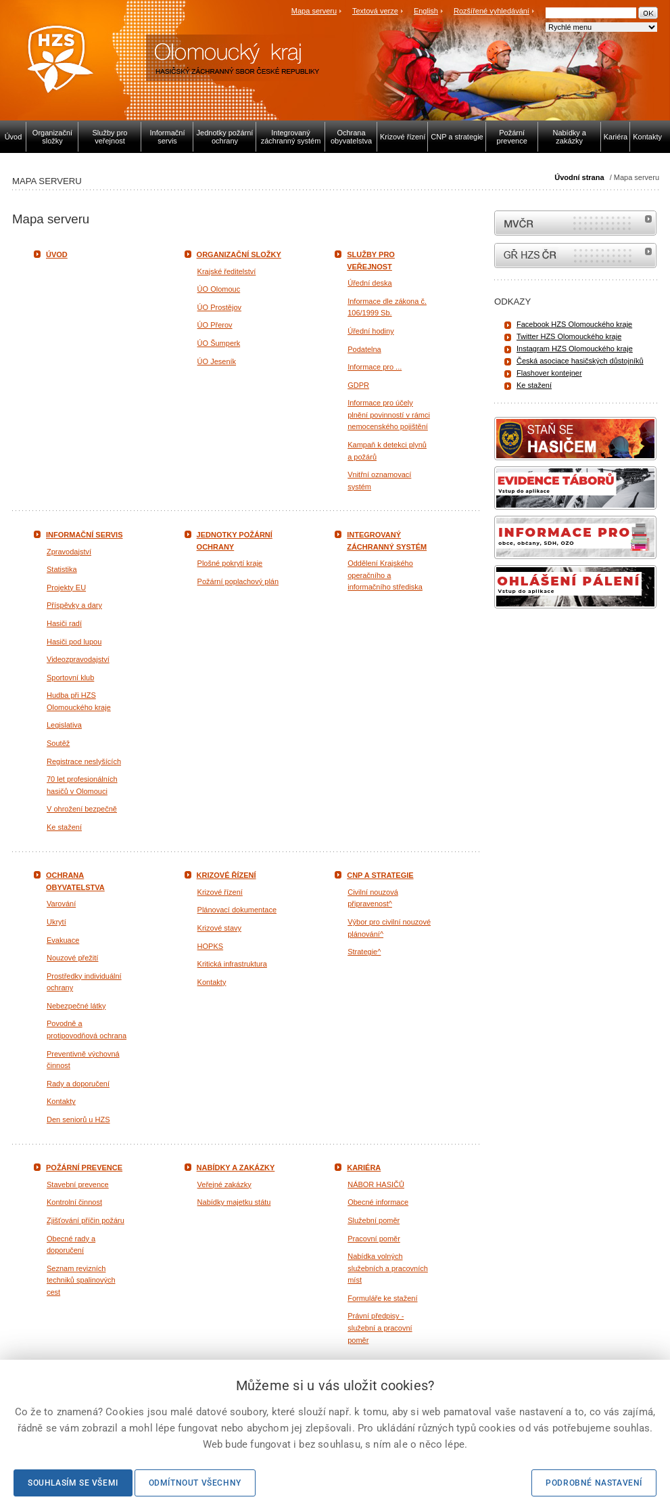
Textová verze (375, 11)
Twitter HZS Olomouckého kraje (569, 336)
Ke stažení (534, 385)
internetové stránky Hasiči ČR (575, 255)
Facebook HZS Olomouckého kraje (574, 324)
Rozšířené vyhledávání (491, 11)
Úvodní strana (579, 177)
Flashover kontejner (549, 373)
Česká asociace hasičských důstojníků (580, 361)
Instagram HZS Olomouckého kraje (575, 349)
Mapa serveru (314, 11)
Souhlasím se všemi (73, 1483)
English (426, 11)
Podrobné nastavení (594, 1483)
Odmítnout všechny (195, 1483)
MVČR (575, 223)
